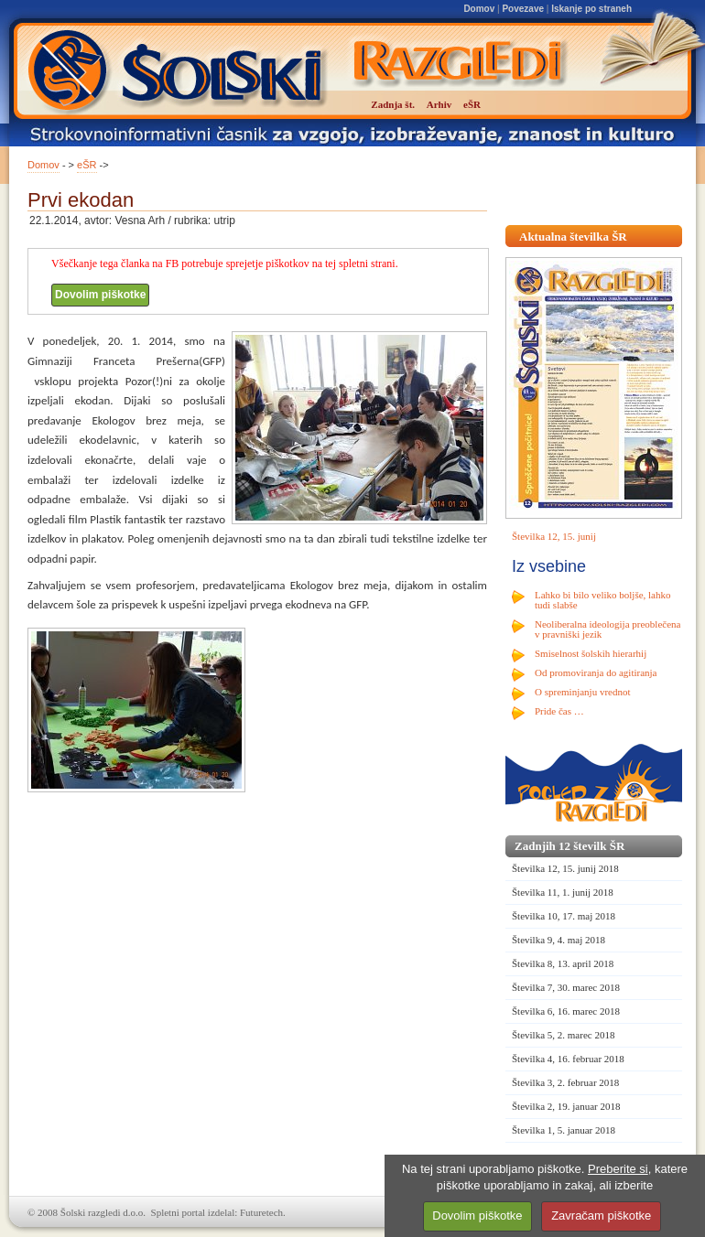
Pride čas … (559, 710)
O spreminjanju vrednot (582, 691)
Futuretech (261, 1212)
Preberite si (618, 1169)
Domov (478, 9)
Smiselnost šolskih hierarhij (590, 653)
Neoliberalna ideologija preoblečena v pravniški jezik (607, 629)
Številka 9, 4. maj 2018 (558, 939)
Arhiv (439, 104)
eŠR (86, 164)
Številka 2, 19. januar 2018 (566, 1106)
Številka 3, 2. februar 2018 (565, 1082)
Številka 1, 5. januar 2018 (563, 1129)
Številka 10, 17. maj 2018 (563, 915)
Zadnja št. (393, 104)
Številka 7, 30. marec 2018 (566, 987)
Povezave (523, 9)
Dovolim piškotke (100, 294)
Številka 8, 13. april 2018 (562, 963)
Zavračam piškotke (601, 1215)
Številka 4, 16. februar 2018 (568, 1058)
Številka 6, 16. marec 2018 (566, 1011)
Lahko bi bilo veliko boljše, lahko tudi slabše (602, 599)
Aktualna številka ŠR (573, 236)
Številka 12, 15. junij (554, 536)
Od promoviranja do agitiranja (596, 672)
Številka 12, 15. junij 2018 (565, 868)
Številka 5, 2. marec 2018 (563, 1034)
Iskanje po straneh (591, 9)
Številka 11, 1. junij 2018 (562, 892)
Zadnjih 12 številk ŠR (569, 846)
